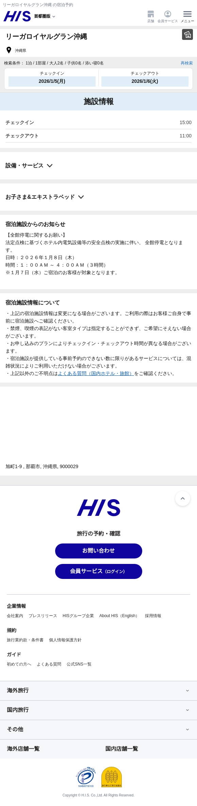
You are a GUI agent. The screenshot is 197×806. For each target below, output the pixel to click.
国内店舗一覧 (121, 749)
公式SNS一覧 (79, 664)
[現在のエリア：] (45, 16)
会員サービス (168, 16)
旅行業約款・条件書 (25, 640)
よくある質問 (49, 664)
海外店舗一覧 (23, 749)
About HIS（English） (119, 615)
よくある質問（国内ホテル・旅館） (96, 373)
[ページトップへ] (182, 498)
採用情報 (153, 615)
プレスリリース (43, 615)
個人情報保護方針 (65, 640)
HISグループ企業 (78, 615)
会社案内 (15, 615)
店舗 (151, 16)
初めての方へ (19, 664)
